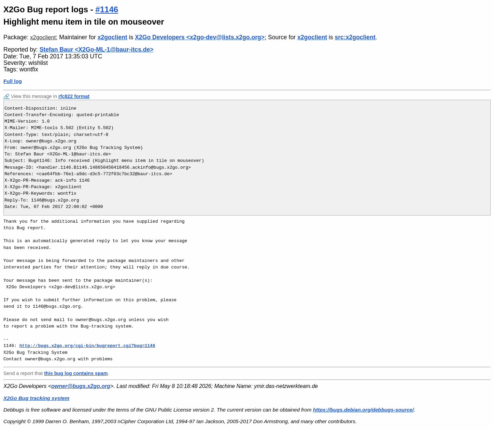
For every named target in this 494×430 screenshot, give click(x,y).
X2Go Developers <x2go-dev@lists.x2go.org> (200, 37)
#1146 (106, 9)
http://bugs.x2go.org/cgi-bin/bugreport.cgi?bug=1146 (87, 346)
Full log (12, 81)
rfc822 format (73, 96)
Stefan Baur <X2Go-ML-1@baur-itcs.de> (97, 49)
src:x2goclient (355, 37)
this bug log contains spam (76, 373)
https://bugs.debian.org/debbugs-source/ (363, 410)
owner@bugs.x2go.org (80, 386)
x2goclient (43, 37)
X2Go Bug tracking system (36, 398)
